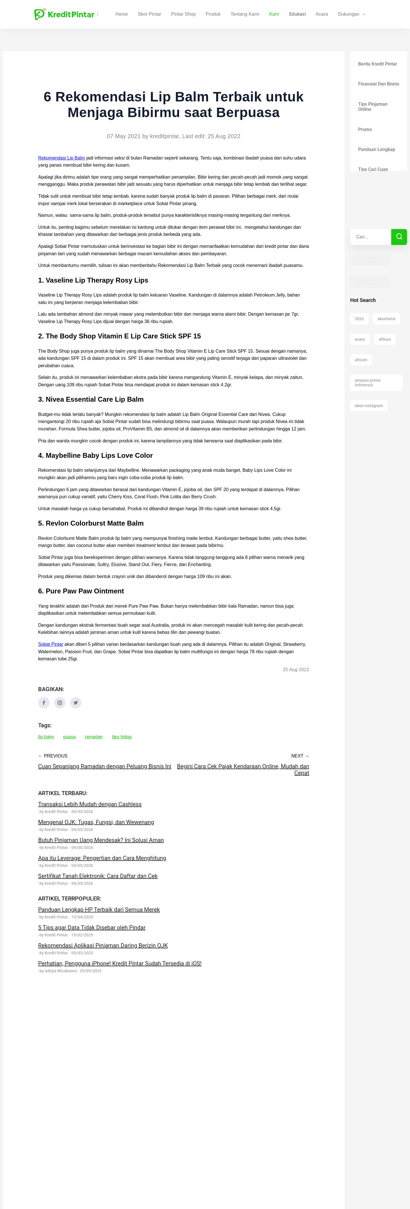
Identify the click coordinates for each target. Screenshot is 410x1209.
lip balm (46, 737)
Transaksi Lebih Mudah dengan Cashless (90, 804)
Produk (213, 14)
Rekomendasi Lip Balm (61, 158)
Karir (274, 14)
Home (157, 14)
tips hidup (122, 737)
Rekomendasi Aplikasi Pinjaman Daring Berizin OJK (103, 945)
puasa (69, 737)
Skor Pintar (184, 14)
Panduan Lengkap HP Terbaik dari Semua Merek (99, 909)
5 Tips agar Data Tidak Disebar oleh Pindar (92, 927)
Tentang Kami (245, 14)
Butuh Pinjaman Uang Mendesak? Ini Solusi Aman (101, 840)
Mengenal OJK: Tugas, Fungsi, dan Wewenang (96, 822)
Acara (322, 14)
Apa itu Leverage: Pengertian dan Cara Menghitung (103, 858)
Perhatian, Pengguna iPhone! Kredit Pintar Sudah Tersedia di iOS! (121, 963)
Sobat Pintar (50, 644)
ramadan (94, 737)
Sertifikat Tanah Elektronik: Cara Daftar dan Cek (98, 876)
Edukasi (298, 14)
